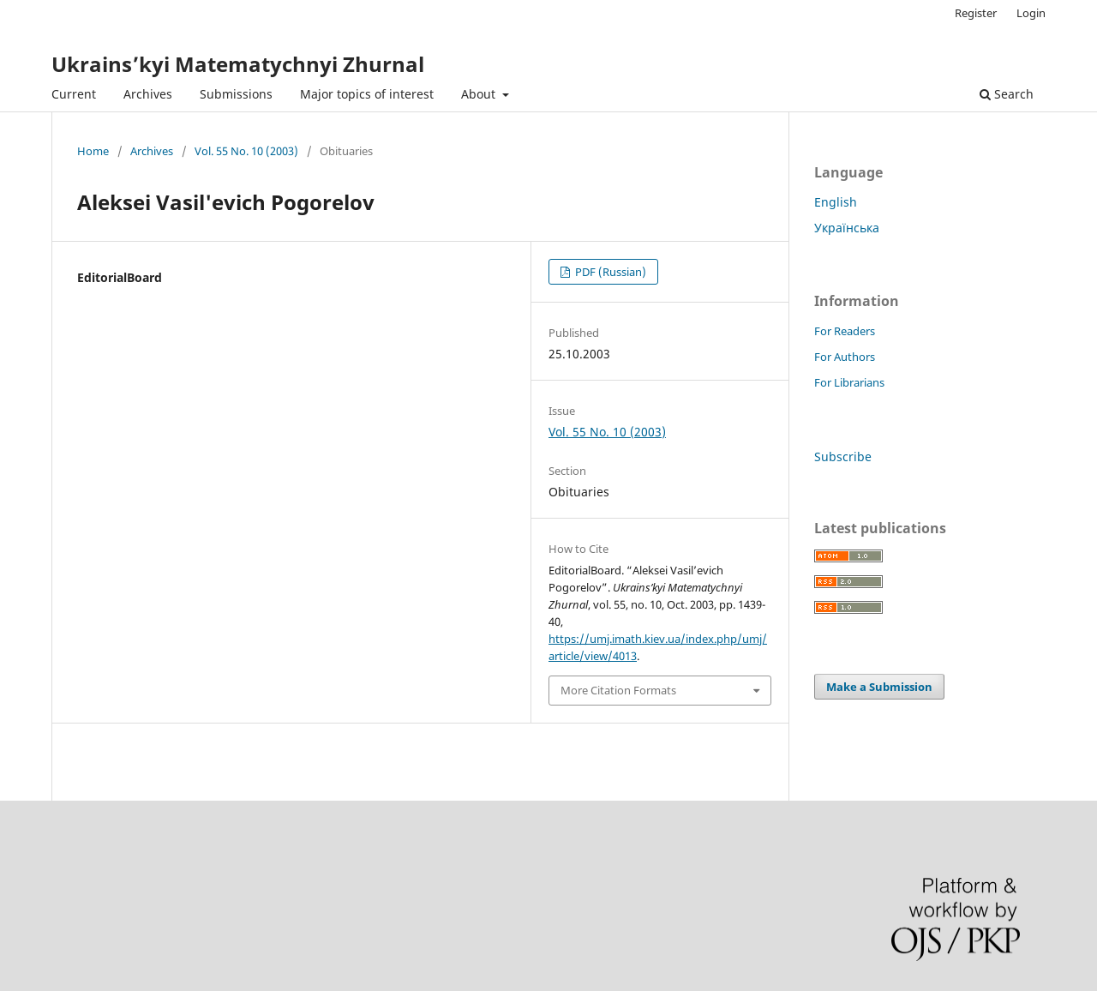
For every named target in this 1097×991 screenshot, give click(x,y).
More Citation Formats (618, 690)
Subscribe (843, 456)
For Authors (844, 356)
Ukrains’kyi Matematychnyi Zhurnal (237, 64)
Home (93, 151)
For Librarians (849, 382)
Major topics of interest (367, 94)
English (835, 202)
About (480, 94)
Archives (147, 94)
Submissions (236, 94)
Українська (846, 227)
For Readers (844, 331)
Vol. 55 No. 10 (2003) (246, 151)
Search (1007, 94)
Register (976, 13)
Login (1031, 13)
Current (73, 94)
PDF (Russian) (609, 271)
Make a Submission (879, 686)
